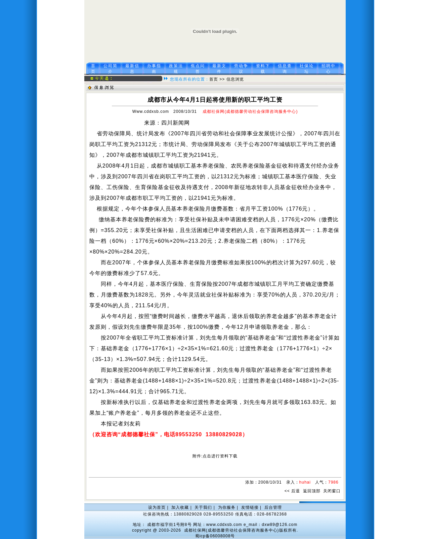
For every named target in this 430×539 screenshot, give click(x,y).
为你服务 (226, 507)
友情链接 (250, 507)
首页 (213, 79)
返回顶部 (311, 491)
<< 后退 (292, 491)
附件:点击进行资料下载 (215, 456)
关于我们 (203, 507)
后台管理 (273, 507)
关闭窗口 (332, 491)
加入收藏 (180, 507)
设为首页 (157, 507)
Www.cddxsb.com (150, 111)
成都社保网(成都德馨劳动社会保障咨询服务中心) (231, 530)
